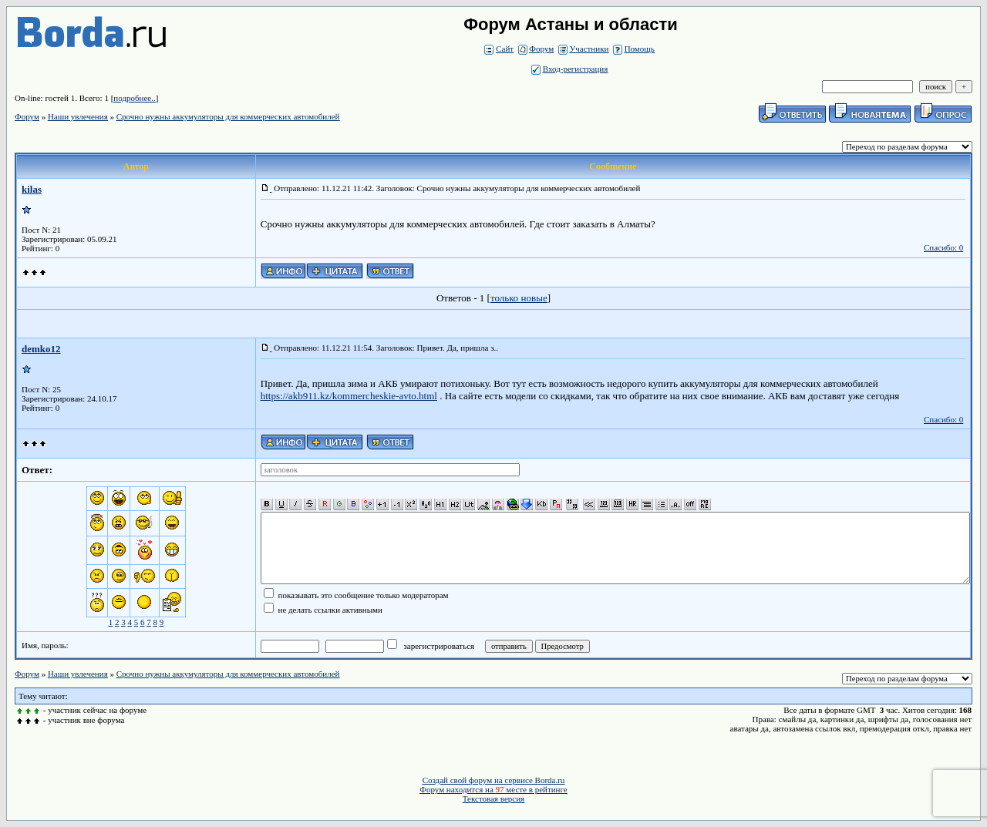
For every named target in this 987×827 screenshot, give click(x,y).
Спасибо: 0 (943, 247)
